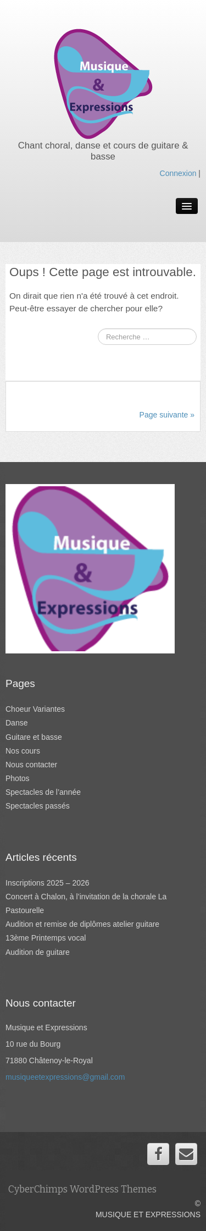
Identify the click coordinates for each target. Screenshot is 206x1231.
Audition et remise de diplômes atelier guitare (82, 924)
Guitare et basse (33, 737)
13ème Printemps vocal (45, 937)
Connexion (178, 173)
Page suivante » (167, 414)
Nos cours (22, 750)
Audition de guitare (37, 952)
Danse (16, 722)
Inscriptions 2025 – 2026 (47, 882)
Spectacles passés (37, 805)
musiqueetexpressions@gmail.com (65, 1077)
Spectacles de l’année (43, 792)
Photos (17, 778)
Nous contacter (31, 764)
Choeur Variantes (35, 709)
